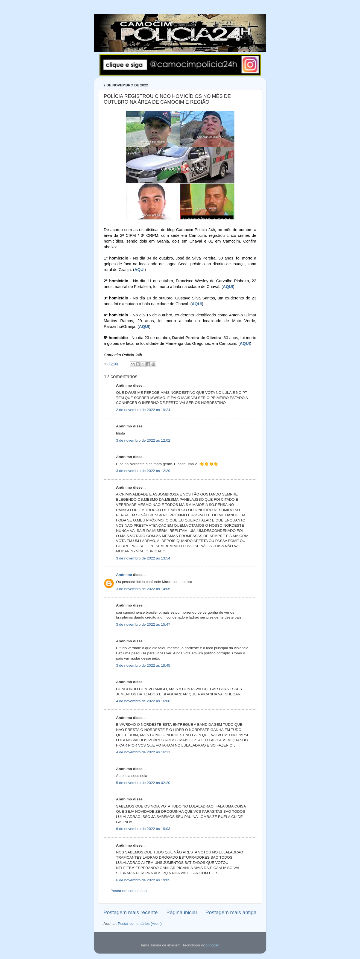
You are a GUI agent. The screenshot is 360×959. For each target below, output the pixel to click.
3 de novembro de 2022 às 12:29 (143, 471)
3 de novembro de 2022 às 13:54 (143, 558)
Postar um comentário (129, 891)
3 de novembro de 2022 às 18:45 (143, 665)
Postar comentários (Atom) (140, 924)
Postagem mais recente (131, 912)
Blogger (212, 945)
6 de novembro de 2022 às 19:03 (143, 829)
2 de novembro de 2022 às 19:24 (143, 410)
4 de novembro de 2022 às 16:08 (143, 701)
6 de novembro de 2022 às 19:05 (143, 880)
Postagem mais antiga (231, 912)
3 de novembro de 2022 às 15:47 (143, 624)
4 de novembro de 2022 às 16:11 (143, 752)
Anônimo (124, 575)
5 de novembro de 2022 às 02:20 (143, 783)
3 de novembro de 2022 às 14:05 (143, 589)
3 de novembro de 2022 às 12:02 (143, 440)
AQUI (139, 269)
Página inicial (181, 912)
